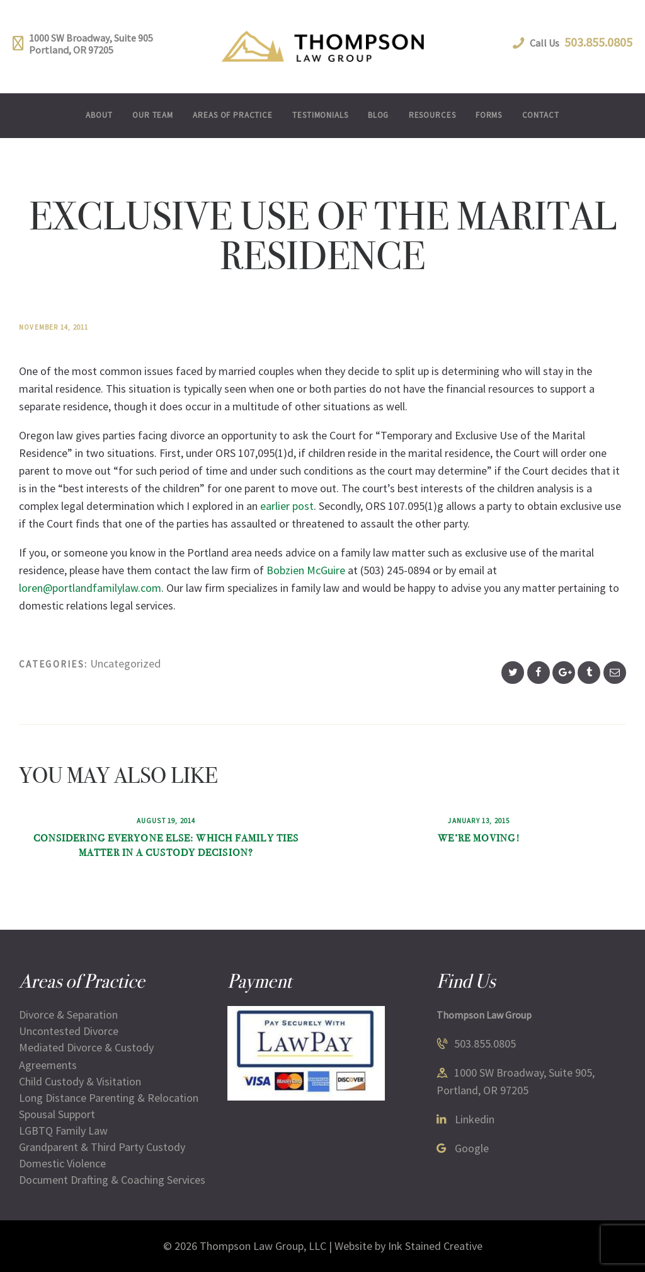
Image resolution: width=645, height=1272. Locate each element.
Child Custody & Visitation (80, 1081)
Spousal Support (57, 1114)
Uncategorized (125, 663)
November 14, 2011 (53, 327)
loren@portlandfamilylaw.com (90, 588)
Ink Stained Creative (435, 1246)
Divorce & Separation (68, 1014)
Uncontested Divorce (68, 1031)
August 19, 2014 (166, 820)
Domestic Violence (62, 1163)
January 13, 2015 (479, 820)
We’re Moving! (479, 838)
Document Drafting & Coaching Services (112, 1179)
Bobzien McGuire (305, 570)
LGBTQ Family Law (63, 1130)
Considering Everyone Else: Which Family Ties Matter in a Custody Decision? (166, 845)
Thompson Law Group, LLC (263, 1246)
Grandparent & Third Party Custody (102, 1147)
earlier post (287, 506)
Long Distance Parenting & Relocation (108, 1097)
